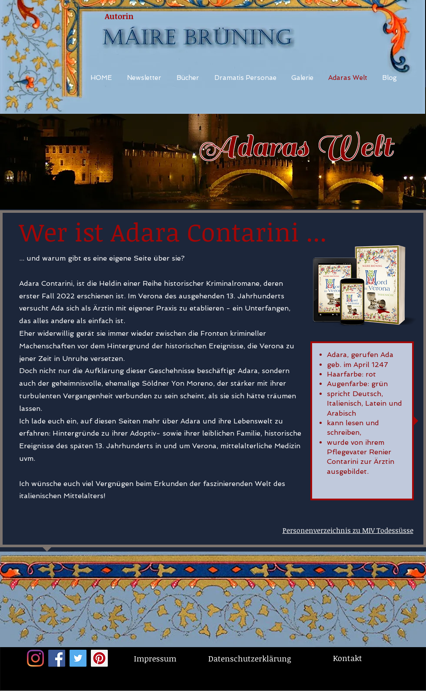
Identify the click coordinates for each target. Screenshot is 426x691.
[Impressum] (154, 658)
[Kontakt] (347, 658)
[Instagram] (35, 658)
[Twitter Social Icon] (78, 658)
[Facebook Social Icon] (56, 658)
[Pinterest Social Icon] (99, 658)
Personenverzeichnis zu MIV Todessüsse (348, 530)
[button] (245, 78)
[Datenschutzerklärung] (249, 658)
